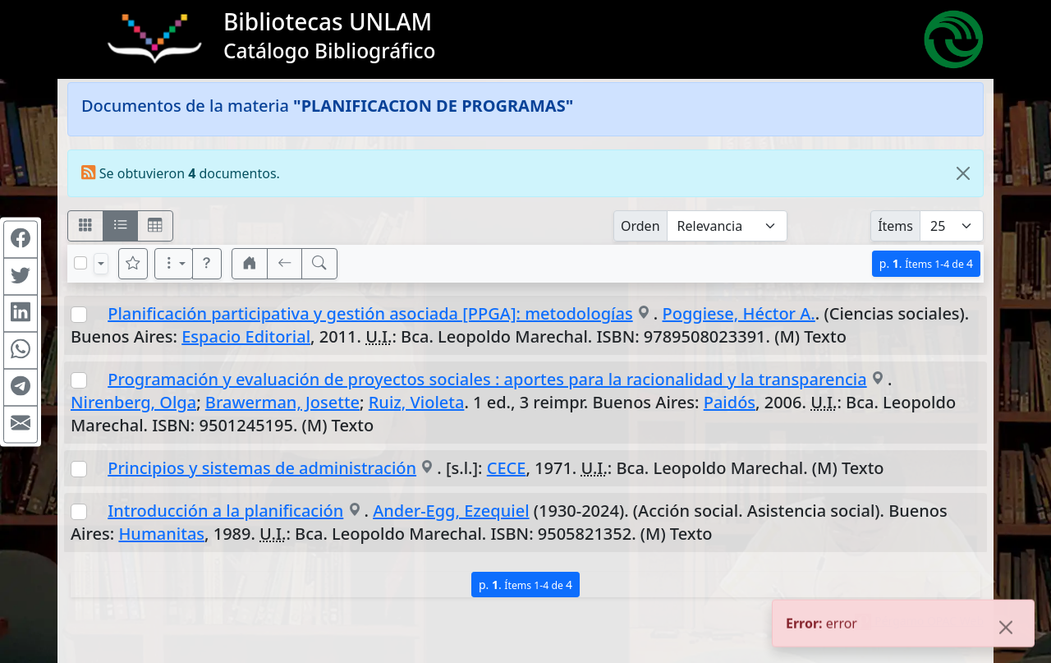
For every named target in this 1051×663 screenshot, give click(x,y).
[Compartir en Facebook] (20, 239)
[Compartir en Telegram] (20, 387)
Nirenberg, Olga (133, 402)
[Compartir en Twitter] (20, 276)
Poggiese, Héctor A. (739, 313)
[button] (207, 263)
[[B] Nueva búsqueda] (319, 263)
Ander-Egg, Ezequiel (451, 511)
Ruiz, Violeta (417, 402)
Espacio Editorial (245, 336)
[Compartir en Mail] (20, 424)
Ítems (895, 226)
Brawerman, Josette (282, 402)
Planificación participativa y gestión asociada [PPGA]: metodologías (370, 313)
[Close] (963, 173)
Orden (640, 226)
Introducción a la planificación (225, 511)
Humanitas (161, 534)
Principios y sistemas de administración (262, 468)
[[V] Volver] (285, 263)
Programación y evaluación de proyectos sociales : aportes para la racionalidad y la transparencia (487, 379)
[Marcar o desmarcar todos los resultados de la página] (80, 262)
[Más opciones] (174, 263)
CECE (506, 468)
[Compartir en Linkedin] (20, 313)
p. (926, 263)
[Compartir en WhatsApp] (20, 350)
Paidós (729, 402)
